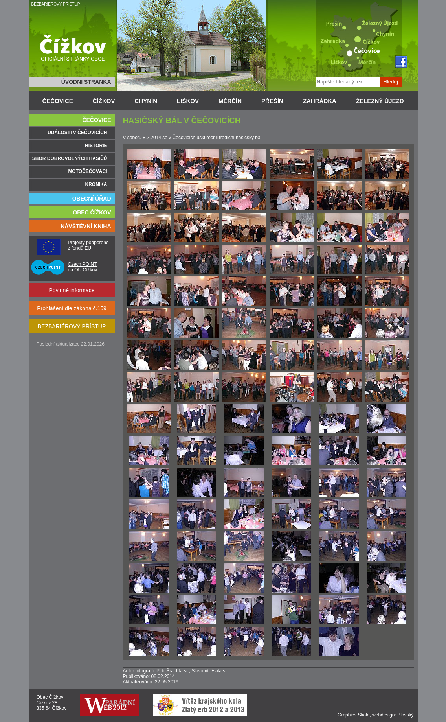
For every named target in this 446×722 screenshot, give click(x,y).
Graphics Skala (353, 715)
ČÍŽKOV (104, 101)
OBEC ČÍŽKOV (92, 212)
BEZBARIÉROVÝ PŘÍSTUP (55, 4)
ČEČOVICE (57, 101)
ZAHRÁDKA (319, 101)
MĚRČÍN (230, 101)
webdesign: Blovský (392, 715)
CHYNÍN (146, 101)
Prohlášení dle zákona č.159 (71, 308)
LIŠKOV (188, 101)
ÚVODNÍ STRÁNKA (86, 82)
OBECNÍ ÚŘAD (91, 198)
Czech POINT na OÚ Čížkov (82, 267)
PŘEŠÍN (272, 101)
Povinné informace (72, 290)
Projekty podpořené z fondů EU (88, 245)
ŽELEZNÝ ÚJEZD (380, 101)
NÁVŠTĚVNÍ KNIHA (86, 226)
